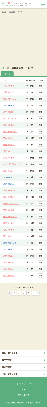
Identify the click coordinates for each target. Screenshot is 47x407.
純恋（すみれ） (10, 223)
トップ (4, 12)
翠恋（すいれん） (11, 118)
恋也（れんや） (10, 105)
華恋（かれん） (10, 85)
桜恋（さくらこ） (11, 98)
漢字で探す (12, 12)
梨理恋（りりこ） (11, 203)
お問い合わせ (23, 394)
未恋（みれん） (10, 125)
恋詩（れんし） (10, 183)
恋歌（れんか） (10, 190)
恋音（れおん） (10, 216)
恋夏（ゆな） (9, 138)
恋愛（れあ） (9, 255)
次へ (36, 293)
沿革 (23, 389)
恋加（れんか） (10, 131)
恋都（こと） (9, 170)
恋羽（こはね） (10, 92)
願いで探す (24, 367)
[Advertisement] (23, 38)
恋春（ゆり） (9, 144)
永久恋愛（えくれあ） (12, 164)
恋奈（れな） (9, 269)
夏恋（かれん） (10, 197)
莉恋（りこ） (9, 236)
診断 (40, 85)
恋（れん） (8, 177)
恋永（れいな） (10, 262)
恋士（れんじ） (10, 249)
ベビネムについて (23, 384)
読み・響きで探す (24, 353)
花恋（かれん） (10, 229)
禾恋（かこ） (9, 151)
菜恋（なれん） (10, 157)
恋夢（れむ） (9, 111)
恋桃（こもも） (10, 210)
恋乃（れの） (9, 275)
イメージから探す (24, 374)
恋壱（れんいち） (11, 242)
